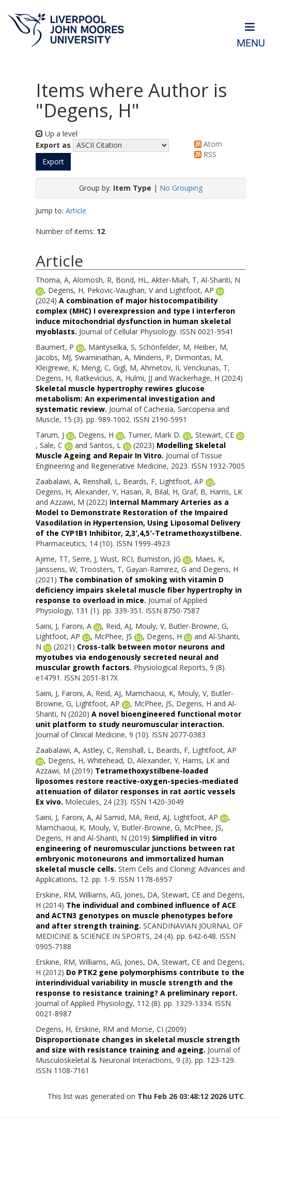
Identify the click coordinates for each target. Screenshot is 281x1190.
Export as (53, 145)
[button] (53, 162)
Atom (206, 144)
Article (76, 210)
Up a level (56, 133)
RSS (203, 154)
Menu (251, 43)
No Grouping (181, 188)
